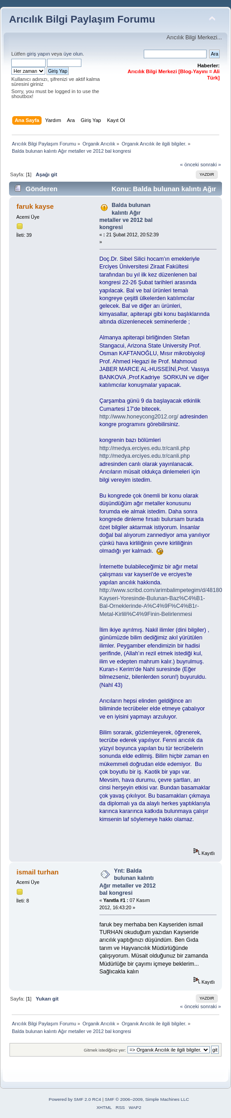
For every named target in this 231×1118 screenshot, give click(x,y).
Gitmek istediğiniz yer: (105, 1050)
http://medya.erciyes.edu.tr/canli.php (144, 448)
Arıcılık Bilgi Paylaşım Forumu (82, 19)
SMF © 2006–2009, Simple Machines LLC (147, 1099)
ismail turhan (37, 872)
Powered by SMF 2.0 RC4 (75, 1099)
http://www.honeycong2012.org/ (139, 416)
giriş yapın (38, 53)
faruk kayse (34, 206)
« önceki (189, 164)
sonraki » (210, 164)
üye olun (72, 53)
